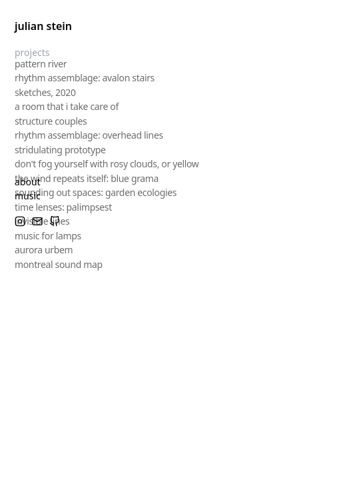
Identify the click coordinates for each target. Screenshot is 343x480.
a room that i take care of (67, 105)
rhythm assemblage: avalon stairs (85, 77)
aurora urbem (44, 249)
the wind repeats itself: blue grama (87, 177)
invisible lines (42, 220)
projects (32, 52)
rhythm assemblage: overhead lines (89, 134)
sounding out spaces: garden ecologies (95, 191)
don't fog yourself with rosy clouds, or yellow (107, 163)
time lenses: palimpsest (63, 205)
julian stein (43, 26)
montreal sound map (59, 263)
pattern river (41, 62)
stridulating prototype (60, 148)
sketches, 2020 (45, 91)
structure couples (51, 119)
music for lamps (48, 234)
